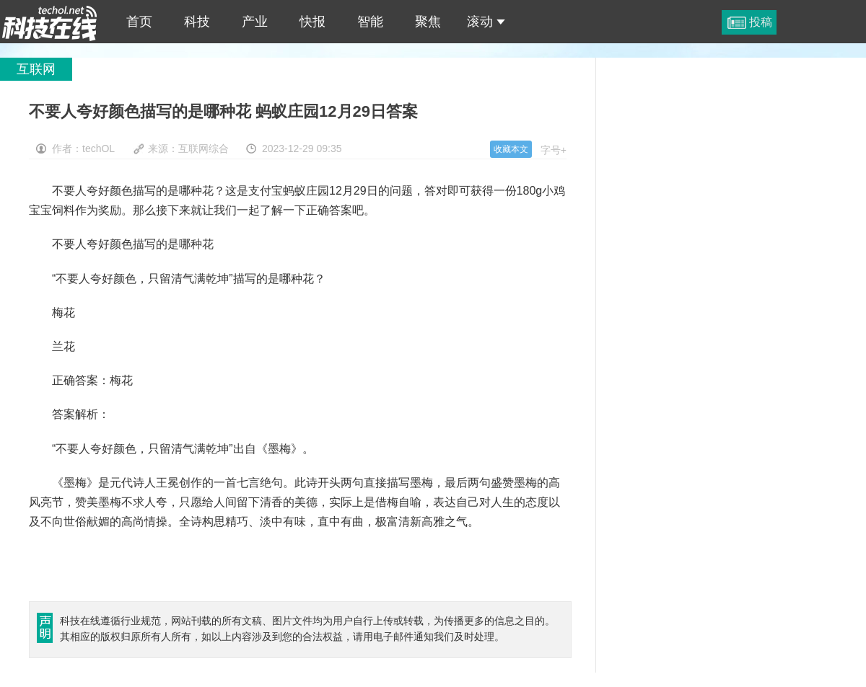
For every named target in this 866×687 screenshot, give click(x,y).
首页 (139, 21)
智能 (370, 21)
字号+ (554, 150)
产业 (255, 21)
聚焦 (428, 21)
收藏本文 (511, 149)
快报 (312, 21)
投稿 (760, 22)
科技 (197, 21)
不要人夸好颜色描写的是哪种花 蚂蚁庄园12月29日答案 (50, 21)
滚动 (486, 21)
